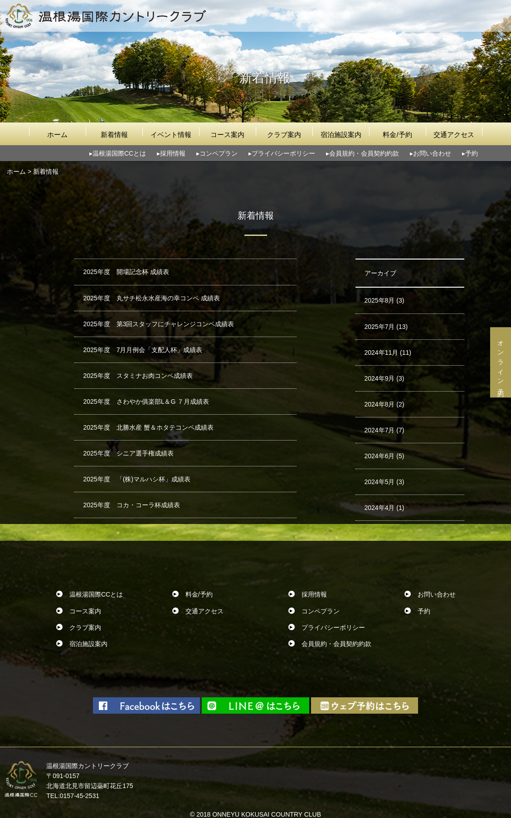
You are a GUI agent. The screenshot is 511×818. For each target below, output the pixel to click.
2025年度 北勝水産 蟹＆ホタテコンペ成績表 (148, 427)
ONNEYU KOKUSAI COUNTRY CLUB (266, 814)
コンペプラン (219, 153)
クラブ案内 (284, 134)
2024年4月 (380, 507)
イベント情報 (171, 134)
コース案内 (227, 134)
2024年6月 (380, 456)
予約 (471, 153)
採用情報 (172, 153)
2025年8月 (380, 300)
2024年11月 (382, 352)
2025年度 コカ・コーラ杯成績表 (131, 505)
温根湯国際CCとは (119, 153)
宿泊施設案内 (341, 134)
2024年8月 (380, 404)
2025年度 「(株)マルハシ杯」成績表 (136, 479)
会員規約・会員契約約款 (364, 153)
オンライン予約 (500, 362)
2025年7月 (380, 326)
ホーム (57, 134)
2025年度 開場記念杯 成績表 (126, 271)
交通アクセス (453, 134)
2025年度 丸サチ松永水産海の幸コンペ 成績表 (151, 298)
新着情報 (114, 134)
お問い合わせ (432, 153)
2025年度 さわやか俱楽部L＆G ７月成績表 (146, 401)
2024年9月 (380, 378)
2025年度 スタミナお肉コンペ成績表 (138, 375)
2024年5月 (380, 481)
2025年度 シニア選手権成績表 (128, 453)
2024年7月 (380, 430)
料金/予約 (397, 134)
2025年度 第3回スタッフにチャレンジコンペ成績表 (158, 324)
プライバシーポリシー (283, 153)
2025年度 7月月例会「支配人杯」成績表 (143, 349)
